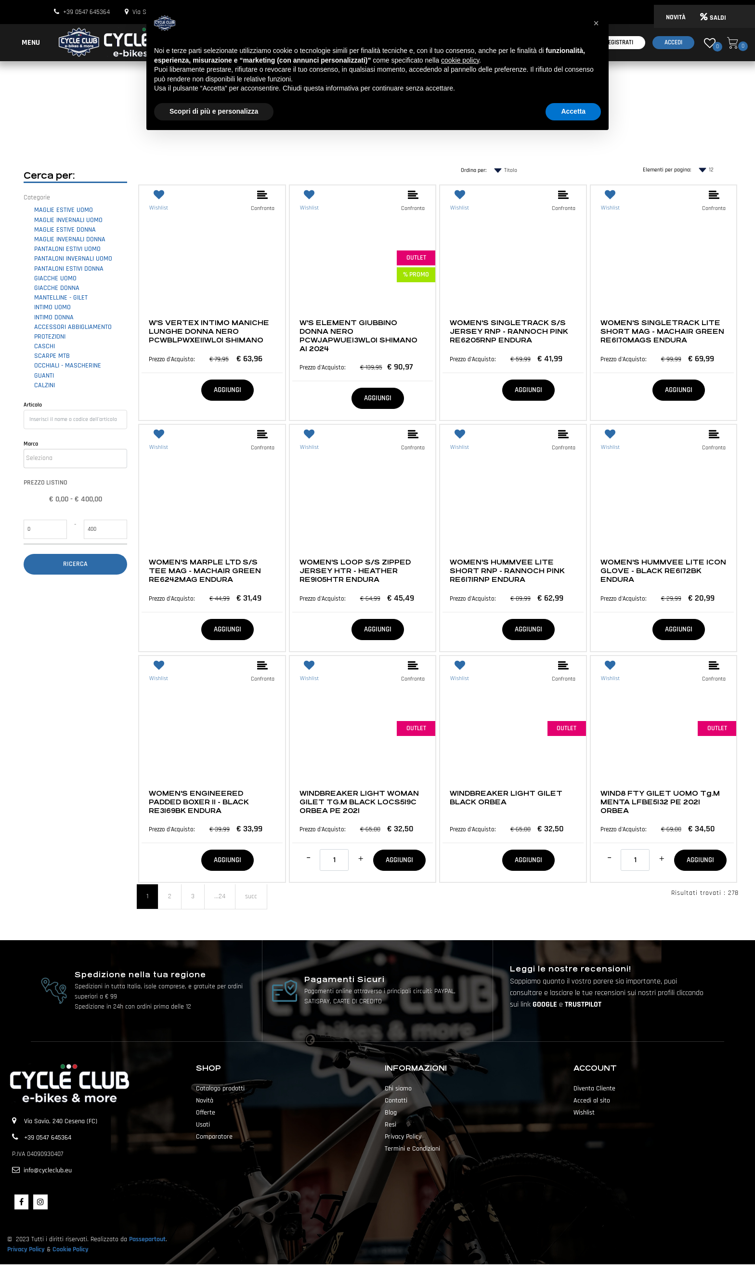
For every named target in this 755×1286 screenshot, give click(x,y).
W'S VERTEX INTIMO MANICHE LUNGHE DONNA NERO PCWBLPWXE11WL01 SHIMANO (209, 331)
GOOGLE (546, 1004)
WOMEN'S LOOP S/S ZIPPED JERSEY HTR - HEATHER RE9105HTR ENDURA (355, 570)
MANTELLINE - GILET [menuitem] (61, 297)
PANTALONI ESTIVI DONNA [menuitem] (69, 268)
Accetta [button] (573, 111)
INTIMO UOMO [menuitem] (52, 307)
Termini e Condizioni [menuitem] (412, 1148)
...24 (219, 896)
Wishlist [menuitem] (584, 1112)
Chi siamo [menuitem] (398, 1088)
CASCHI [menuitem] (44, 346)
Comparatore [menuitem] (214, 1136)
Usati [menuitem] (203, 1124)
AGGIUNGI (227, 389)
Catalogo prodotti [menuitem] (220, 1088)
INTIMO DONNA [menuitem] (54, 317)
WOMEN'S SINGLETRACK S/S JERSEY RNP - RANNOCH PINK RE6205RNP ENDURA (509, 331)
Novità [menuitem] (204, 1100)
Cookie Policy (70, 1249)
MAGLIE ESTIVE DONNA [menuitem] (65, 229)
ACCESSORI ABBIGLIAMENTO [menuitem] (73, 327)
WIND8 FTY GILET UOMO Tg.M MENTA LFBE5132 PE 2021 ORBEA (660, 801)
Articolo (33, 404)
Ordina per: (473, 170)
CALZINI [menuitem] (44, 385)
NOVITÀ (676, 17)
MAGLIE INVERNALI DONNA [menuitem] (69, 239)
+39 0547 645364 (86, 12)
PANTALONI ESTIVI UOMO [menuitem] (67, 249)
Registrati (619, 42)
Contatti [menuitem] (396, 1100)
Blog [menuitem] (391, 1112)
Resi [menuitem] (390, 1124)
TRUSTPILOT (583, 1004)
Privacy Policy (26, 1249)
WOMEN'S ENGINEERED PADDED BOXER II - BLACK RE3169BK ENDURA (199, 801)
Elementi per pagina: (667, 169)
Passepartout (147, 1239)
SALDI (713, 17)
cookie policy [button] (460, 60)
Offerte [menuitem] (205, 1112)
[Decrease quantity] (308, 858)
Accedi (673, 42)
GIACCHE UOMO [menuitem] (55, 278)
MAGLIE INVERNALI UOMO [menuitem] (68, 220)
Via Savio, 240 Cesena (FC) (60, 1121)
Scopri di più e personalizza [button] (213, 111)
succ (251, 896)
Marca (31, 443)
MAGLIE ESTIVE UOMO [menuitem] (63, 210)
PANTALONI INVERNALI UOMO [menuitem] (73, 258)
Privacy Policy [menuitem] (403, 1136)
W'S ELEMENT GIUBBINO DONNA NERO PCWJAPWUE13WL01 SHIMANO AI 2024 (358, 336)
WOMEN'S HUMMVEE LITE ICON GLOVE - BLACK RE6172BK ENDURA (663, 570)
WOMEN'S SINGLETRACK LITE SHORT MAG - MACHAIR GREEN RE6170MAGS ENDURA (662, 331)
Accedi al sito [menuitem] (591, 1100)
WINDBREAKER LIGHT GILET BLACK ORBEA (506, 797)
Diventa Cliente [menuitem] (594, 1088)
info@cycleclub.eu (48, 1170)
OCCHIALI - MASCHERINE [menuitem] (67, 365)
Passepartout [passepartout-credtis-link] (394, 1275)
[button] (75, 564)
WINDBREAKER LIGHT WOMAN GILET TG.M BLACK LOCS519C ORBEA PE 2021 (359, 801)
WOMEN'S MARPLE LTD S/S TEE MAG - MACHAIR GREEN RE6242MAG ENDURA (205, 570)
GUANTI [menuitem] (44, 375)
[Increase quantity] (361, 859)
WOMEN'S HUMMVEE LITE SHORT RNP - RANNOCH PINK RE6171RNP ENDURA (507, 570)
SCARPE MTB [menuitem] (52, 356)
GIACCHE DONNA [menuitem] (56, 288)
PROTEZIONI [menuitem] (49, 336)
